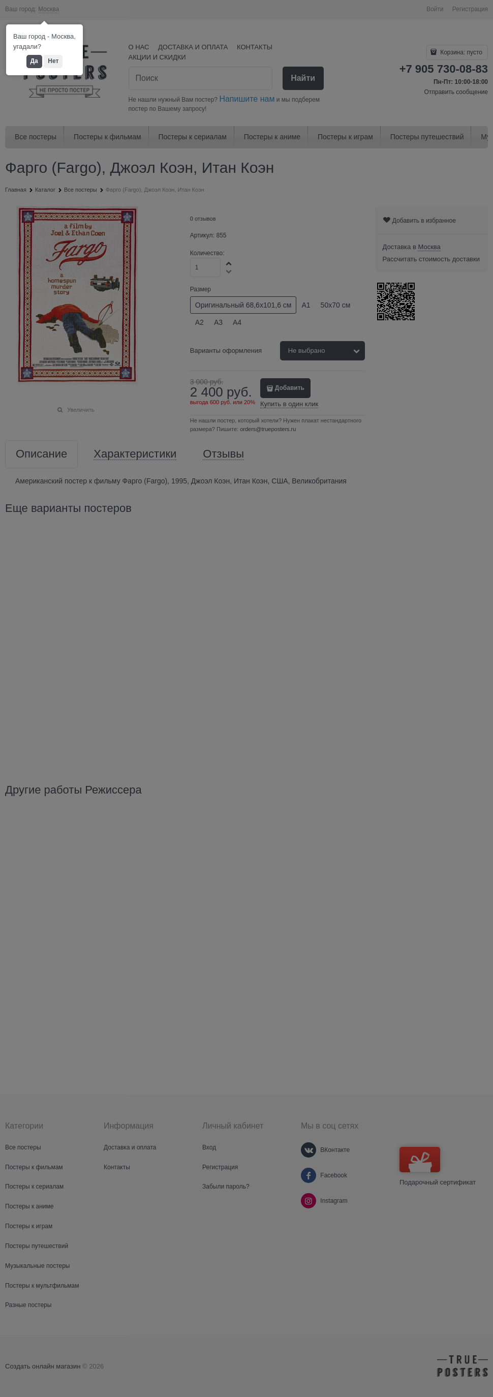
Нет (53, 61)
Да (34, 61)
